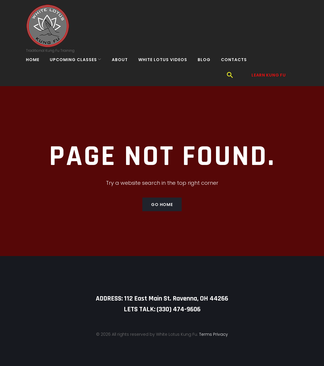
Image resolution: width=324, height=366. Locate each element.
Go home (162, 195)
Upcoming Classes (77, 67)
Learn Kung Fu (269, 30)
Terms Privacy (213, 324)
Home (36, 67)
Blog (207, 67)
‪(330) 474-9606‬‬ (179, 299)
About (124, 67)
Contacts (238, 67)
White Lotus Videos (166, 67)
